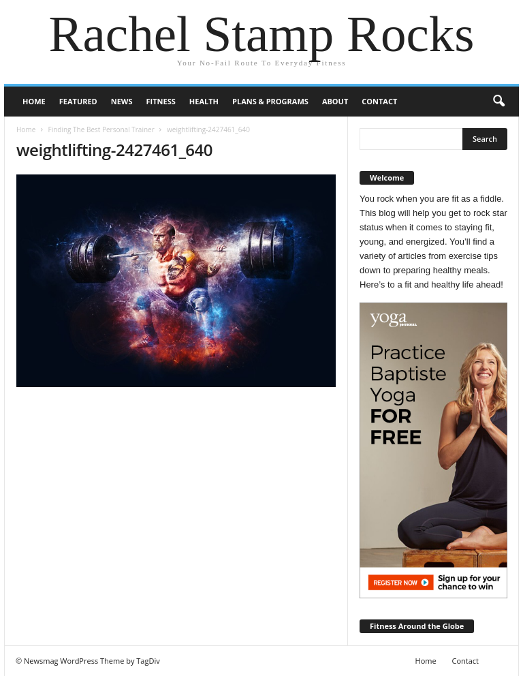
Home (34, 101)
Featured (78, 101)
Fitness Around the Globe (417, 626)
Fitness (161, 101)
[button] (498, 102)
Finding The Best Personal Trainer (101, 129)
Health (204, 101)
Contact (379, 101)
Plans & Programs (270, 101)
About (335, 101)
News (122, 101)
